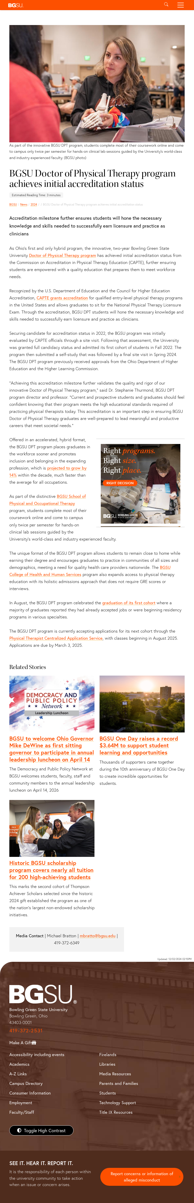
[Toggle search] (166, 5)
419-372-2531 (26, 1030)
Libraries (107, 1064)
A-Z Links (18, 1074)
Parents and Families (118, 1083)
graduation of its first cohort (128, 603)
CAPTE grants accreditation (62, 298)
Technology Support (117, 1102)
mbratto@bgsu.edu (97, 936)
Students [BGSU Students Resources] (107, 1093)
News (23, 204)
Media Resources (115, 1074)
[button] (82, 5)
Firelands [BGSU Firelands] (107, 1054)
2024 (34, 204)
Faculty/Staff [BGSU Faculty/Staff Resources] (21, 1112)
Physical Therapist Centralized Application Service (56, 638)
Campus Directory (26, 1083)
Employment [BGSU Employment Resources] (20, 1102)
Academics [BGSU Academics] (19, 1064)
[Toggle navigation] (181, 5)
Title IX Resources (116, 1112)
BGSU (13, 204)
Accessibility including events (36, 1054)
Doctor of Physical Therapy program (62, 255)
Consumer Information (30, 1093)
